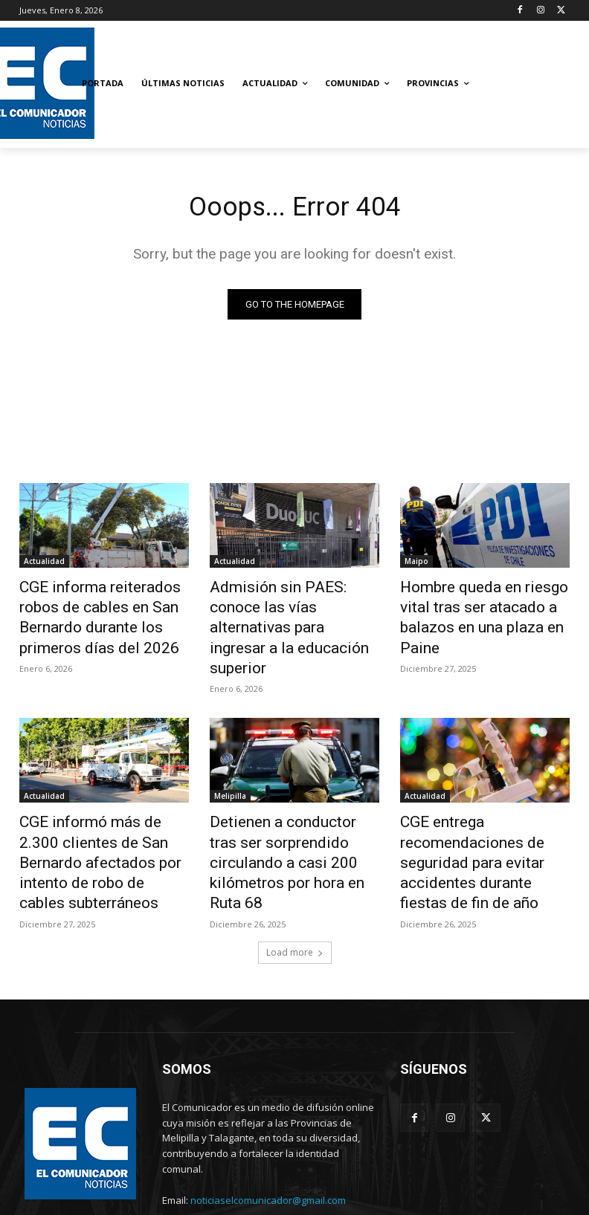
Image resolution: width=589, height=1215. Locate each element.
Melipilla (230, 764)
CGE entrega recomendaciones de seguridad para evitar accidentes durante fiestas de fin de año (483, 821)
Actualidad (44, 564)
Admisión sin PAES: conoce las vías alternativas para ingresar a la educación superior (286, 613)
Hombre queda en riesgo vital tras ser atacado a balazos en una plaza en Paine (482, 605)
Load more (295, 900)
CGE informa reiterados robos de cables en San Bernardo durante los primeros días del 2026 (103, 613)
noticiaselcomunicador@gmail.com (268, 1148)
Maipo (416, 564)
